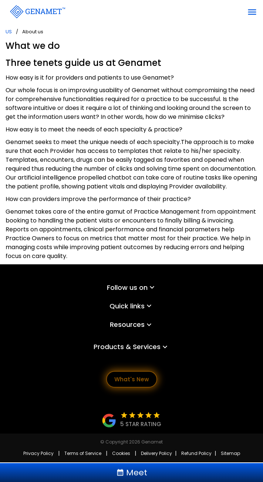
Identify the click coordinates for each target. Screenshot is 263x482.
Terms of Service (82, 453)
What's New (131, 379)
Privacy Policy (38, 453)
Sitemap (230, 453)
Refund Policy (196, 453)
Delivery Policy (156, 453)
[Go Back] (37, 11)
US (9, 31)
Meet (131, 472)
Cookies (121, 453)
